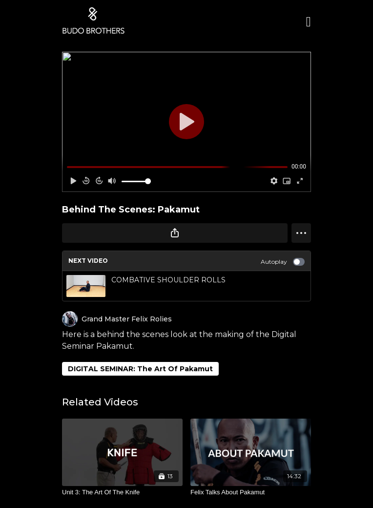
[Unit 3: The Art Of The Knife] (122, 492)
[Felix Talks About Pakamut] (250, 492)
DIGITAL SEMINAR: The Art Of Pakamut (140, 368)
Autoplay (283, 262)
